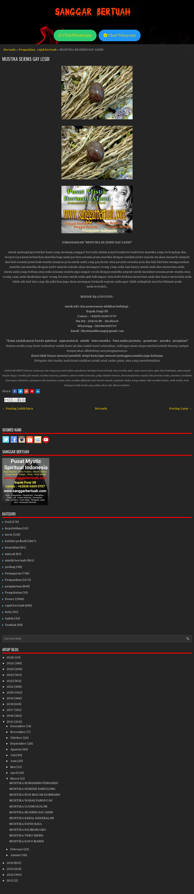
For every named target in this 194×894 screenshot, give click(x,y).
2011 (10, 880)
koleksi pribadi (15, 541)
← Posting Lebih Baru (17, 408)
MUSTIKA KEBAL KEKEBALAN (31, 818)
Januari (16, 855)
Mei (13, 767)
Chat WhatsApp (75, 35)
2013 (10, 869)
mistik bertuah (15, 560)
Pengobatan (13, 592)
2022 (11, 681)
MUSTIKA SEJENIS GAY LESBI (26, 58)
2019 (10, 698)
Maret (15, 778)
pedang (10, 567)
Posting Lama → (180, 408)
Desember (18, 726)
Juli (13, 755)
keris (8, 534)
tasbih (9, 618)
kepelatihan (13, 528)
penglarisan (13, 586)
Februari (17, 849)
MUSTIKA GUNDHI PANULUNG (32, 789)
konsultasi (12, 547)
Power (9, 599)
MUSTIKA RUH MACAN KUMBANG (34, 794)
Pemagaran (13, 573)
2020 (11, 692)
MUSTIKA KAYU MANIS (26, 841)
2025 (11, 663)
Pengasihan (27, 49)
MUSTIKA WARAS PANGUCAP (31, 800)
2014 (10, 863)
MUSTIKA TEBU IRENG (26, 835)
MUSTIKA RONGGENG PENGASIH (33, 783)
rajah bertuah (47, 49)
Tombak (10, 625)
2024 (10, 669)
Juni (13, 761)
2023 (11, 675)
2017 (10, 710)
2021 (10, 686)
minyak (10, 554)
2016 (10, 715)
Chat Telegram (119, 35)
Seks (8, 612)
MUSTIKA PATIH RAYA (25, 824)
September (18, 743)
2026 (11, 657)
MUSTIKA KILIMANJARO (27, 829)
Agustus (16, 749)
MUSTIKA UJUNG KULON (28, 806)
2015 (10, 721)
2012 (10, 874)
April (14, 772)
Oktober (16, 737)
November (18, 732)
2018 (10, 704)
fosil (8, 522)
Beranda (10, 49)
